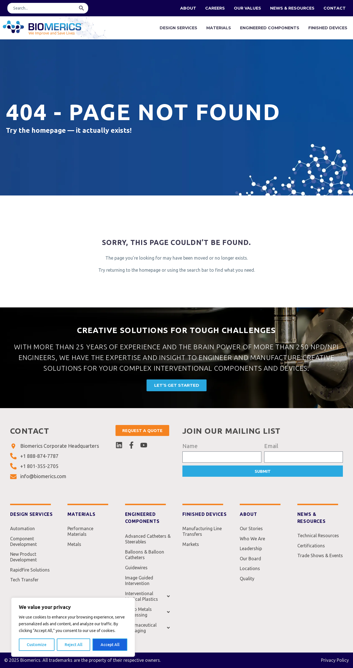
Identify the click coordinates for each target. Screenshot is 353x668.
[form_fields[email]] (303, 457)
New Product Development (23, 560)
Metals (74, 545)
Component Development (23, 543)
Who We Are (252, 540)
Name (190, 446)
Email (271, 446)
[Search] (47, 8)
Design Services (178, 27)
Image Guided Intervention (139, 580)
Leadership (251, 551)
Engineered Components (269, 27)
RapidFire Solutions (30, 574)
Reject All (73, 644)
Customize (36, 644)
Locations (250, 574)
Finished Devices (327, 27)
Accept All (110, 644)
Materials (218, 27)
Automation (22, 529)
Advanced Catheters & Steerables (148, 539)
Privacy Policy (335, 660)
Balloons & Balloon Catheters (144, 554)
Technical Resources (318, 536)
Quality (247, 585)
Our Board (250, 562)
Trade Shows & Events (320, 558)
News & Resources (292, 8)
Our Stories (251, 529)
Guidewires (136, 567)
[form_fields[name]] (221, 457)
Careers (215, 8)
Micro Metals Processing (148, 612)
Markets (190, 545)
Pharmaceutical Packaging (148, 627)
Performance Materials (80, 532)
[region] (73, 627)
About (188, 8)
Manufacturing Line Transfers (202, 532)
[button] (81, 8)
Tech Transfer (24, 585)
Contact (334, 8)
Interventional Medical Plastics (148, 596)
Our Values (247, 8)
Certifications (311, 547)
